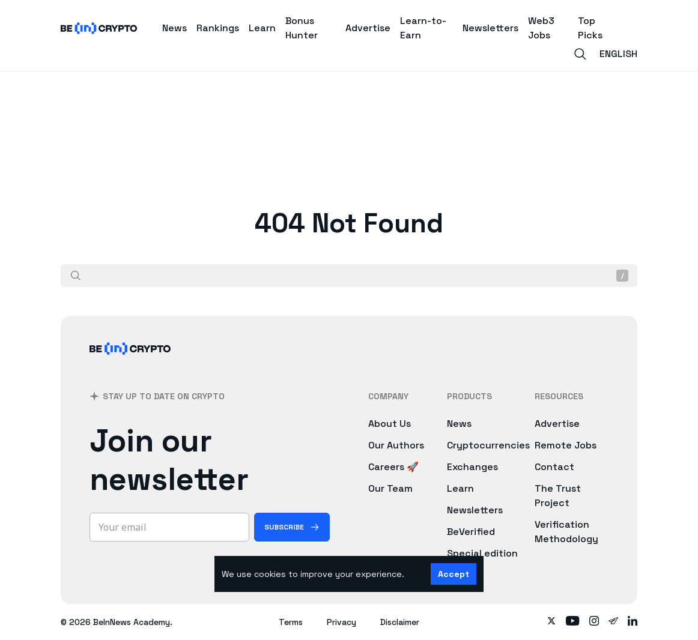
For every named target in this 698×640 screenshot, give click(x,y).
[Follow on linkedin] (632, 622)
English (618, 53)
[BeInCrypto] (130, 364)
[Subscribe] (292, 527)
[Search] (580, 54)
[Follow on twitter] (551, 622)
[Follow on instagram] (594, 622)
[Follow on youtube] (573, 622)
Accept (453, 574)
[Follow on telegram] (613, 622)
